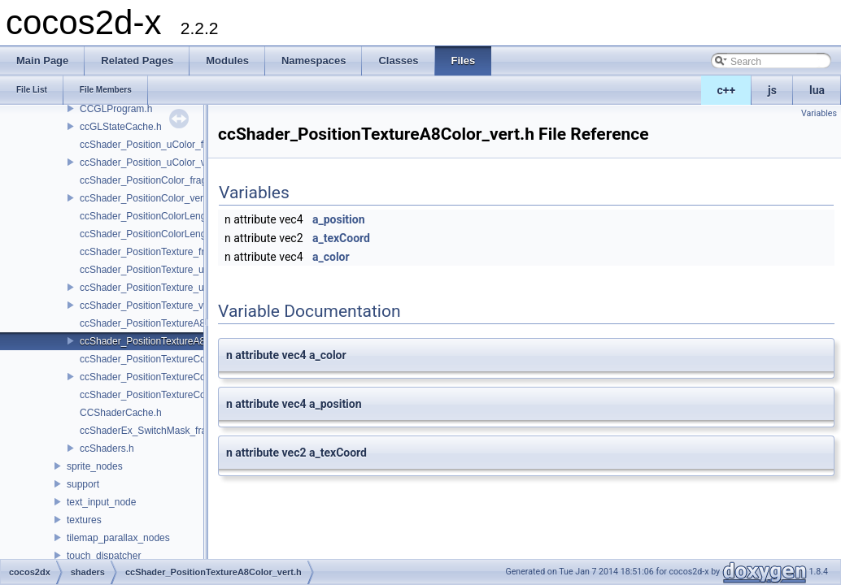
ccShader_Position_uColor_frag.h (152, 144)
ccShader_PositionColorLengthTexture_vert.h (178, 234)
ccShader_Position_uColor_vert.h (152, 162)
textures (84, 520)
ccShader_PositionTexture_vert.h (151, 305)
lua (817, 90)
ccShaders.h (107, 448)
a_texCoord (341, 238)
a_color (331, 256)
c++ (726, 90)
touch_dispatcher (104, 555)
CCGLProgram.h (116, 109)
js (772, 90)
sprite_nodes (95, 466)
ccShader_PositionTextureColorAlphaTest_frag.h (185, 395)
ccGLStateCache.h (121, 126)
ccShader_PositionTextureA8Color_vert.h (169, 341)
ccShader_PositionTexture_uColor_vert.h (168, 287)
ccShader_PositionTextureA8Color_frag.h (169, 323)
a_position (338, 219)
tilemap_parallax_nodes (118, 538)
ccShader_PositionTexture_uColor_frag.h (169, 269)
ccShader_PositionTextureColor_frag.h (163, 359)
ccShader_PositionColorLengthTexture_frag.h (178, 216)
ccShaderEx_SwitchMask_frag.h (150, 430)
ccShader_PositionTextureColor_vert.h (163, 377)
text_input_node (101, 502)
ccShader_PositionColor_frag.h (147, 180)
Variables (819, 113)
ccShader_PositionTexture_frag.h (152, 252)
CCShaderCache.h (121, 412)
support (83, 484)
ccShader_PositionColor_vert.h (147, 198)
